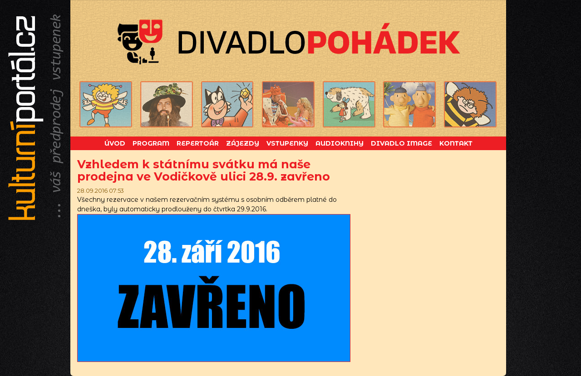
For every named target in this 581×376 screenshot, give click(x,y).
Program (151, 143)
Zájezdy (242, 143)
